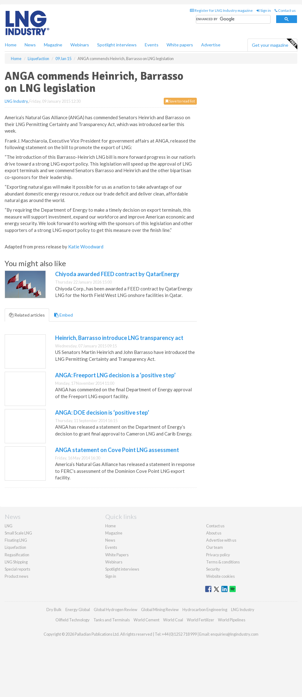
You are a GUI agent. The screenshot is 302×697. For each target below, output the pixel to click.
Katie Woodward (85, 246)
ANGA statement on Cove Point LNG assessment (117, 449)
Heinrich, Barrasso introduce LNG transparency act (119, 337)
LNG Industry (16, 101)
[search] (233, 19)
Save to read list (180, 101)
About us (213, 532)
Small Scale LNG (18, 532)
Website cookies (220, 576)
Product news (16, 576)
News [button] (30, 44)
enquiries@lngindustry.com (234, 634)
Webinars (79, 44)
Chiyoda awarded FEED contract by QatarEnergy (117, 274)
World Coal (173, 619)
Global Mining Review (160, 609)
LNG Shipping (16, 561)
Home (11, 44)
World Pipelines (231, 619)
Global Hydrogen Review (115, 609)
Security (213, 569)
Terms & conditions (223, 561)
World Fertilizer (200, 619)
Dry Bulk (54, 609)
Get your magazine (274, 44)
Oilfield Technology (72, 619)
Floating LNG (16, 540)
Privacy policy (218, 554)
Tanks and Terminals (111, 619)
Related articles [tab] (27, 315)
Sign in (264, 10)
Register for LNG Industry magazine (221, 10)
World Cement (146, 619)
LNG (8, 525)
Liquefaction (15, 547)
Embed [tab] (63, 315)
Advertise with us (221, 540)
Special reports (17, 569)
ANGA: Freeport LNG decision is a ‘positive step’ (115, 375)
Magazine (53, 44)
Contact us (285, 10)
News (110, 540)
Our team (214, 547)
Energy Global (77, 609)
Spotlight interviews (117, 44)
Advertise (210, 44)
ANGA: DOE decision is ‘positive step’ (102, 412)
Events (151, 44)
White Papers (117, 554)
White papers (180, 44)
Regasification (17, 554)
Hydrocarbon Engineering (204, 609)
